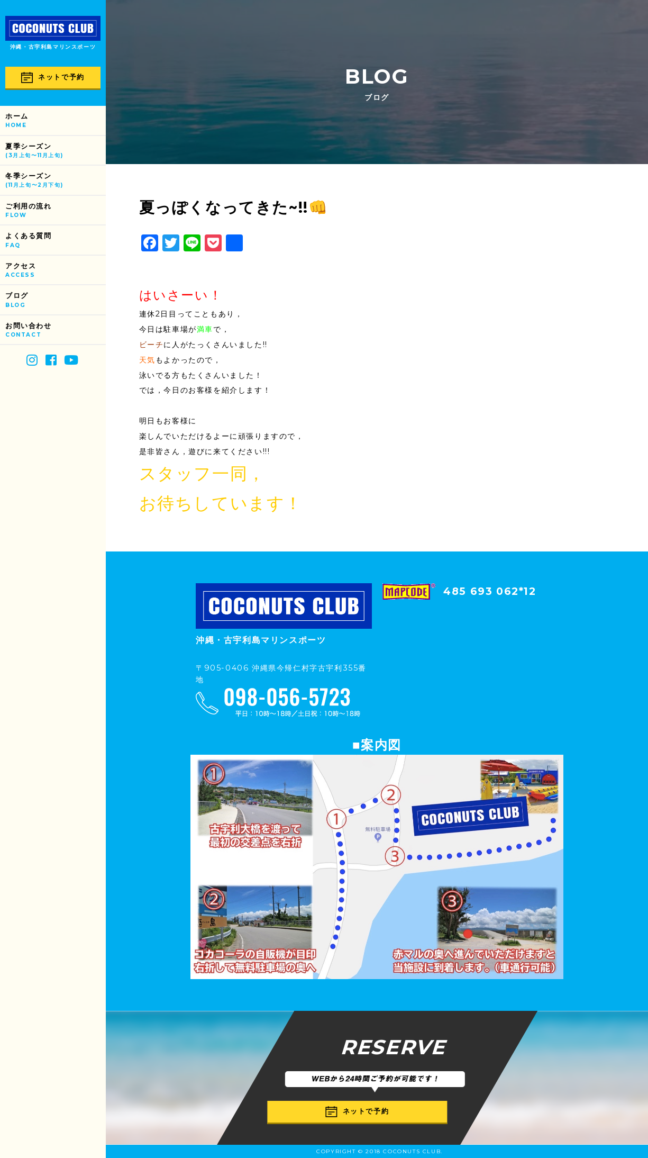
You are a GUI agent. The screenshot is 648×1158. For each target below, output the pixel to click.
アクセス (55, 270)
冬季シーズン (55, 180)
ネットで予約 (53, 77)
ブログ (55, 300)
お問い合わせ (55, 330)
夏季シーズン (55, 151)
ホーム (55, 121)
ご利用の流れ (55, 211)
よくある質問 (55, 240)
